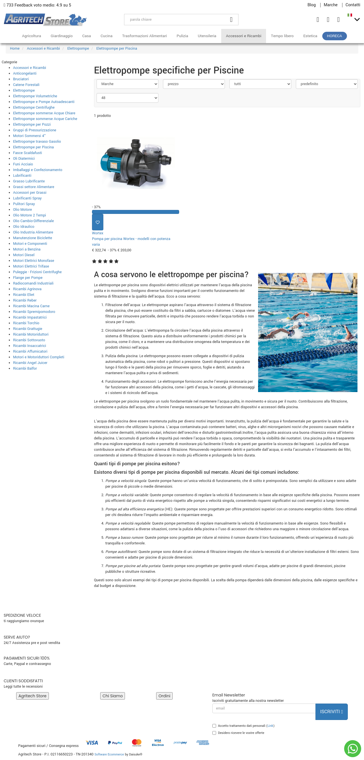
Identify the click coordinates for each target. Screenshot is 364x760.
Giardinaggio (62, 36)
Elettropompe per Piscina (33, 147)
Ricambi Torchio (26, 323)
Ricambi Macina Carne (31, 306)
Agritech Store (32, 696)
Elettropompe (24, 90)
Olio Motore (22, 209)
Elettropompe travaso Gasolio (37, 141)
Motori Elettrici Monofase (33, 260)
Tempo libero (282, 36)
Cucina (106, 36)
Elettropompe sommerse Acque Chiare (44, 113)
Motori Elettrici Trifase (31, 266)
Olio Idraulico (23, 226)
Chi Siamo (112, 696)
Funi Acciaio (23, 164)
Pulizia (182, 36)
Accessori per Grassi (29, 192)
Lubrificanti (22, 175)
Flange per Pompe (28, 277)
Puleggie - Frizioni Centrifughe (37, 272)
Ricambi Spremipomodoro (34, 311)
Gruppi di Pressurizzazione (34, 130)
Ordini (164, 696)
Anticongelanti (24, 73)
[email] (264, 708)
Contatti (353, 5)
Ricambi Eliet (23, 294)
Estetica (310, 36)
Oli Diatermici (24, 158)
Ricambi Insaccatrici (29, 345)
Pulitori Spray (24, 204)
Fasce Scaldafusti (27, 152)
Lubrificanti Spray (27, 198)
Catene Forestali (26, 84)
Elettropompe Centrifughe (34, 107)
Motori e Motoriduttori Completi (38, 357)
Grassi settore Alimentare (33, 187)
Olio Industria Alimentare (33, 232)
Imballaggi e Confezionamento (37, 169)
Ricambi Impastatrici (30, 317)
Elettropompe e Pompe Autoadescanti (43, 101)
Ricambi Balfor (25, 368)
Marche (331, 5)
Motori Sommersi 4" (29, 135)
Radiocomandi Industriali (33, 283)
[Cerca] (231, 19)
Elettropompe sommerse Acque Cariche (45, 118)
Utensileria (207, 36)
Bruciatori (21, 79)
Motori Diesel (23, 255)
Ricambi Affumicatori (30, 351)
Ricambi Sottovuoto (29, 340)
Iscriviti (331, 711)
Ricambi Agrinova (27, 289)
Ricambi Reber (25, 300)
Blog (311, 5)
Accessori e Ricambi (244, 36)
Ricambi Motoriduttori (31, 334)
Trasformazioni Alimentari (144, 36)
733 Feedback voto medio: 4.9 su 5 (37, 5)
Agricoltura (31, 36)
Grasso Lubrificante (29, 181)
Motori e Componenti (30, 243)
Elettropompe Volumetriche (35, 96)
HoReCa (334, 36)
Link (270, 726)
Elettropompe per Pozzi (32, 124)
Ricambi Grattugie (27, 328)
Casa (86, 36)
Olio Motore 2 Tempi (29, 215)
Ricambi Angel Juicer (30, 362)
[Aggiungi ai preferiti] (97, 222)
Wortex (97, 233)
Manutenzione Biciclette (32, 238)
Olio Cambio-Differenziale (33, 221)
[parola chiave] (174, 19)
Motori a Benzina (27, 249)
